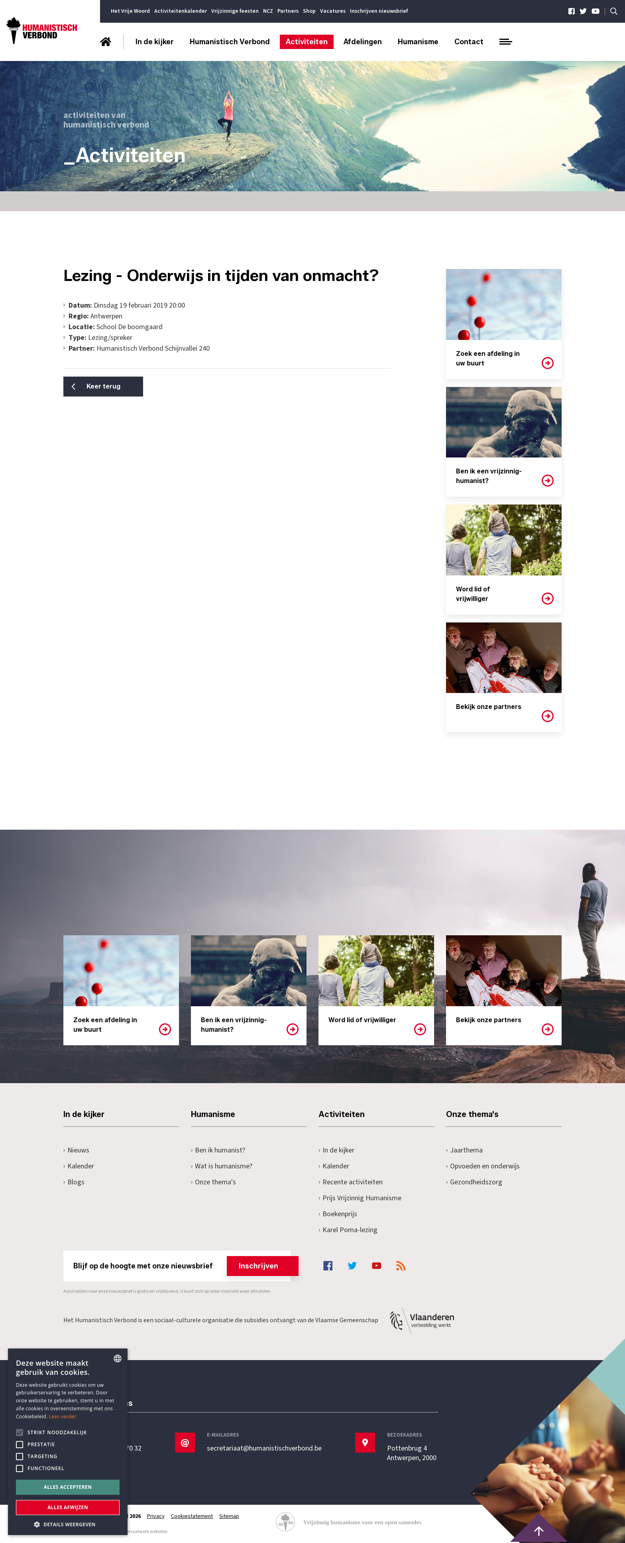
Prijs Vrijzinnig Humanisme (359, 1198)
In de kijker (155, 41)
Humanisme (418, 41)
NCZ (268, 11)
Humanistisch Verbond (230, 41)
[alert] (68, 1442)
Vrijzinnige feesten (235, 11)
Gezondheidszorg (474, 1182)
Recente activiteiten (350, 1182)
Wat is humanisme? (221, 1166)
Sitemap (229, 1516)
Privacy (156, 1516)
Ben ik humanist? (218, 1150)
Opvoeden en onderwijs (483, 1166)
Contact (468, 41)
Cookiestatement (192, 1516)
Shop (309, 11)
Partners (288, 11)
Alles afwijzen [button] (67, 1507)
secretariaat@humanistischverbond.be (264, 1448)
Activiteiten (307, 41)
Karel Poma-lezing (347, 1230)
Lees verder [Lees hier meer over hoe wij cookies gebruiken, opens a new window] (63, 1416)
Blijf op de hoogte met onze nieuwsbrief (182, 1266)
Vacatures (333, 11)
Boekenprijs (337, 1214)
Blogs (74, 1182)
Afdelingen (363, 41)
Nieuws (76, 1150)
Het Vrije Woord (130, 11)
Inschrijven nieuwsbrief (379, 11)
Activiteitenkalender (180, 11)
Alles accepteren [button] (68, 1487)
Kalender (78, 1166)
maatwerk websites (147, 1531)
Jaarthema (464, 1150)
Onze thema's (213, 1182)
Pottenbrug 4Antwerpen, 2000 (411, 1453)
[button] (68, 1523)
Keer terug (103, 386)
